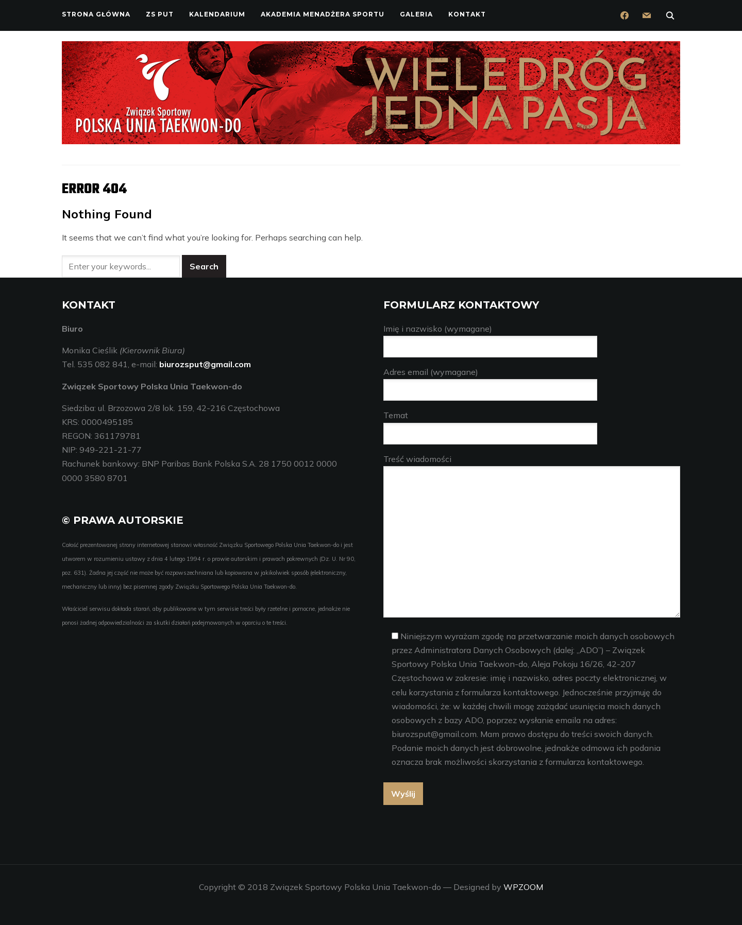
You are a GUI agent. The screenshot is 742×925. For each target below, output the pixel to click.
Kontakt (467, 14)
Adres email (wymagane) (490, 381)
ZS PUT (160, 14)
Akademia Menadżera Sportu (322, 14)
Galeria (416, 14)
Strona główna (96, 14)
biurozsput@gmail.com (205, 364)
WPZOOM (523, 886)
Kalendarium (217, 14)
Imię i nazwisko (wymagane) (490, 337)
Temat (490, 424)
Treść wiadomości (531, 536)
